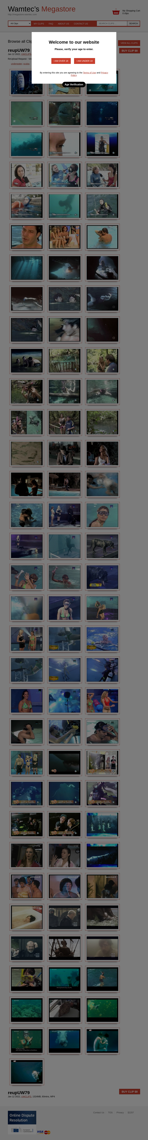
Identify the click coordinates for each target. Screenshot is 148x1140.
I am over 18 (61, 61)
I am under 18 (85, 61)
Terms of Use (89, 72)
